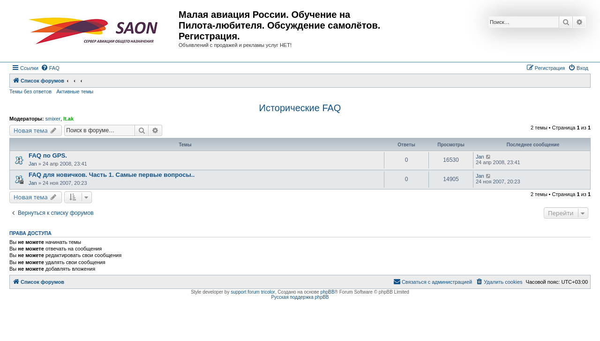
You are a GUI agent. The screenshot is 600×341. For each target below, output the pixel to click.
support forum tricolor (253, 292)
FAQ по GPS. (48, 155)
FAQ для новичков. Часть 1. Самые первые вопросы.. (112, 174)
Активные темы (74, 91)
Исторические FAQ (300, 108)
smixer (52, 118)
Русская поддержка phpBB (300, 297)
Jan (33, 164)
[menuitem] (50, 68)
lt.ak (68, 118)
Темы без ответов (30, 91)
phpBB (328, 292)
